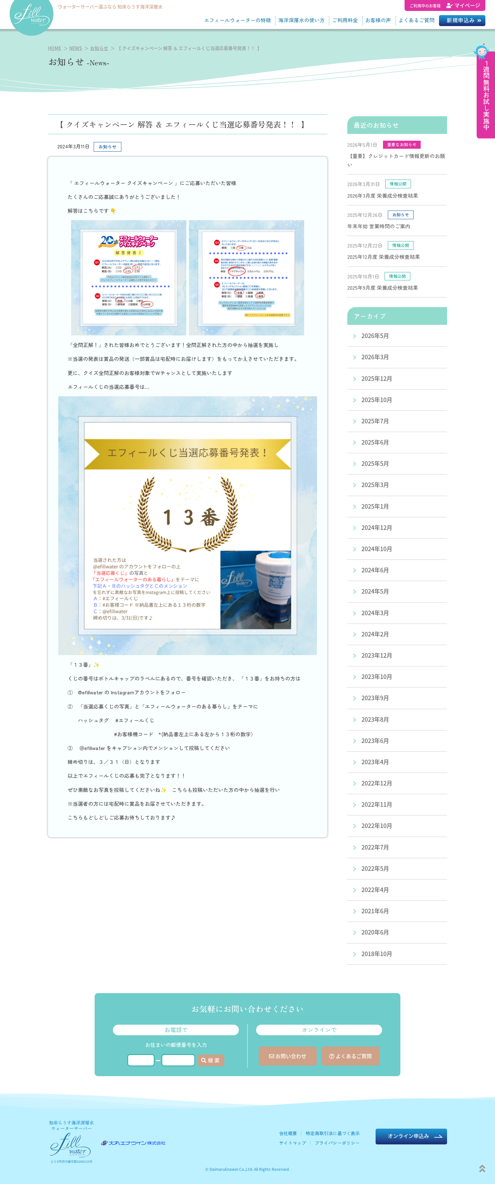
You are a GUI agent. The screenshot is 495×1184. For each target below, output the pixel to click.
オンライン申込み (408, 1136)
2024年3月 (375, 612)
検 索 (210, 1060)
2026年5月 (375, 335)
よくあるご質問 (416, 20)
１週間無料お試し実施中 (486, 95)
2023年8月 (375, 719)
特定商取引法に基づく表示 (333, 1133)
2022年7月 (375, 847)
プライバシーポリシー (337, 1143)
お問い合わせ (287, 1056)
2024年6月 (375, 570)
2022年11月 (376, 804)
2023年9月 (375, 697)
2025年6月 (375, 442)
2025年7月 (375, 421)
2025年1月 (375, 506)
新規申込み (461, 20)
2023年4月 (375, 761)
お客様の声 (378, 20)
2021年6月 (375, 911)
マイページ (445, 5)
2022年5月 (375, 868)
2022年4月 (375, 889)
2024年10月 (376, 548)
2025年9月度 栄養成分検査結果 (382, 287)
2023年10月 (376, 676)
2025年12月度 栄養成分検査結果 (383, 256)
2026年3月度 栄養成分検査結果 (382, 195)
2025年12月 (376, 378)
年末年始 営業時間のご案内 (378, 226)
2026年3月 (375, 356)
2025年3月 (375, 484)
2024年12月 (376, 527)
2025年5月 (375, 463)
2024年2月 (375, 634)
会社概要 (288, 1133)
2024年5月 (375, 591)
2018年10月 (376, 953)
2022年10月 (376, 825)
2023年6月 (375, 740)
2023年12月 (376, 655)
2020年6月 (375, 932)
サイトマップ (292, 1143)
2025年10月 (376, 399)
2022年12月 (376, 783)
